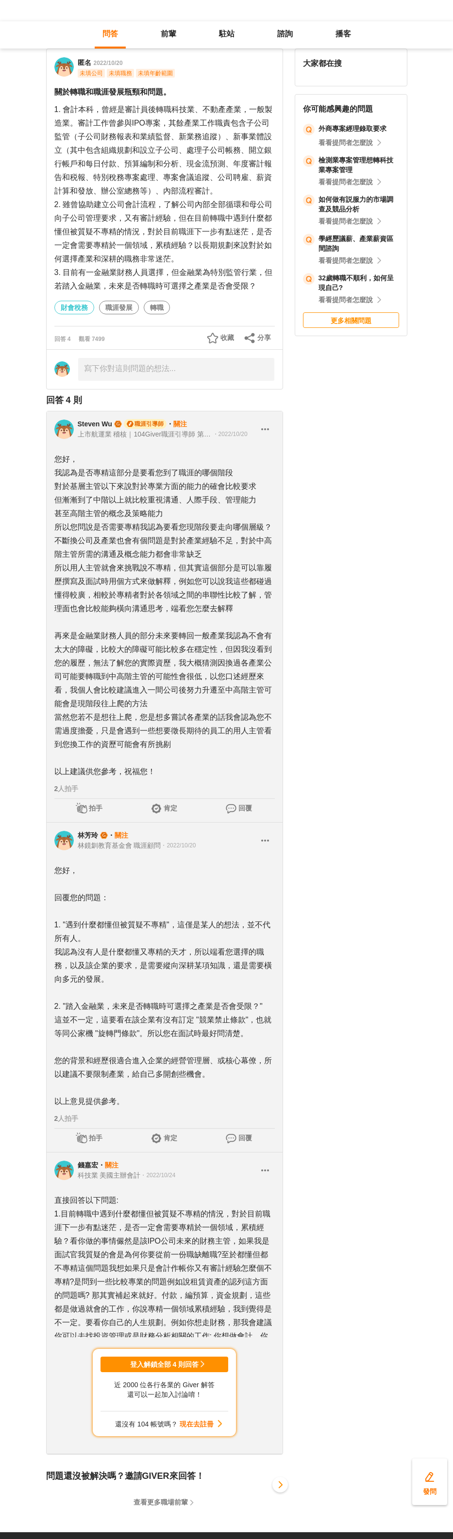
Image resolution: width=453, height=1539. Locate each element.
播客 (343, 34)
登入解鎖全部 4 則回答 (164, 1364)
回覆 (245, 808)
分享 (264, 337)
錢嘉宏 (88, 1165)
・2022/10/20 (230, 434)
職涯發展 (119, 307)
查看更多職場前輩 (161, 1502)
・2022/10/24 (157, 1175)
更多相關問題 (351, 320)
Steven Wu (95, 424)
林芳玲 (88, 835)
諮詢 (285, 34)
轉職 (157, 307)
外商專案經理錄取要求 (352, 128)
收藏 (227, 337)
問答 (110, 34)
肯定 (170, 808)
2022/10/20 (108, 63)
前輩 (168, 34)
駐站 (227, 34)
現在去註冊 (197, 1424)
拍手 (95, 808)
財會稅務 (74, 307)
